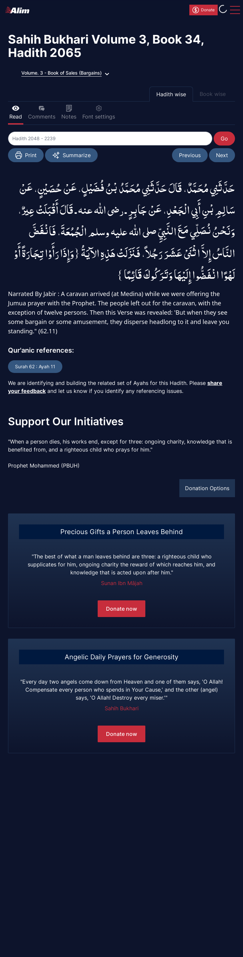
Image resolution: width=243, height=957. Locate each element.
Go (224, 138)
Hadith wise (171, 94)
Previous (190, 155)
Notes (68, 112)
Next (222, 155)
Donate (203, 10)
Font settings (98, 112)
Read (15, 112)
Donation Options (207, 488)
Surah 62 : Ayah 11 (35, 366)
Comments (41, 112)
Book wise (213, 94)
